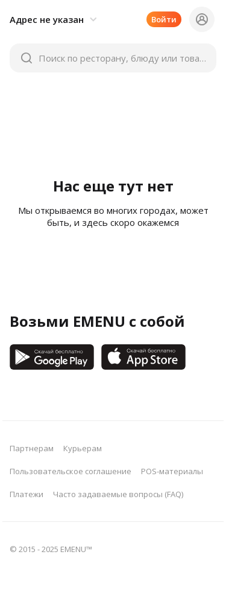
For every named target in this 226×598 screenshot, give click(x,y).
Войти (164, 19)
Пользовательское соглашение (70, 471)
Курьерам (82, 448)
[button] (55, 19)
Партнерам (32, 448)
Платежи (26, 494)
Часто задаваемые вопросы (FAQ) (118, 494)
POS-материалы (172, 471)
